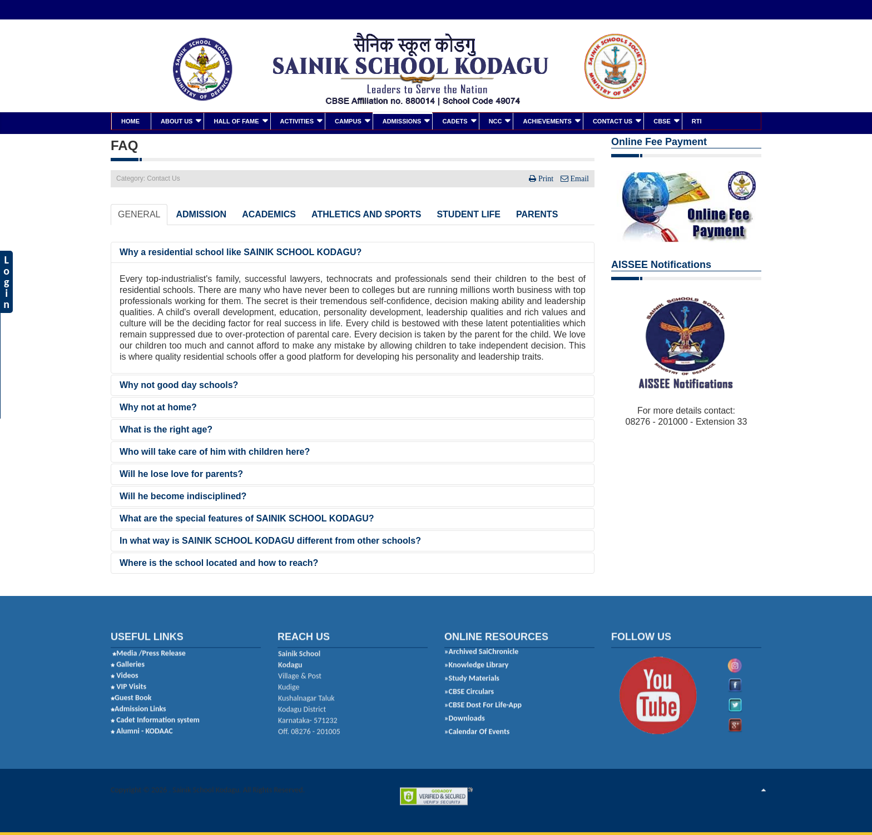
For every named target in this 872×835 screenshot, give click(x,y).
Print (546, 177)
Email (578, 177)
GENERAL (139, 213)
